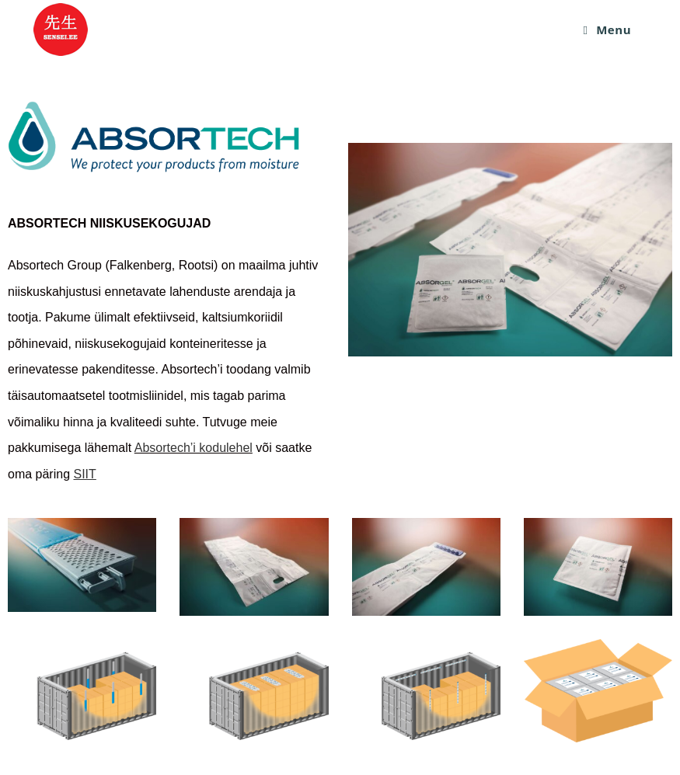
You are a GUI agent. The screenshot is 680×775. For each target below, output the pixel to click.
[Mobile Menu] (608, 29)
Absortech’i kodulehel (193, 447)
